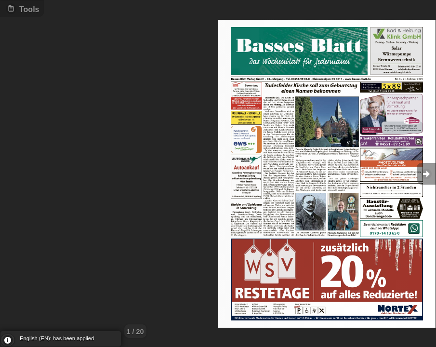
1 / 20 (135, 331)
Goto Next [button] (426, 174)
